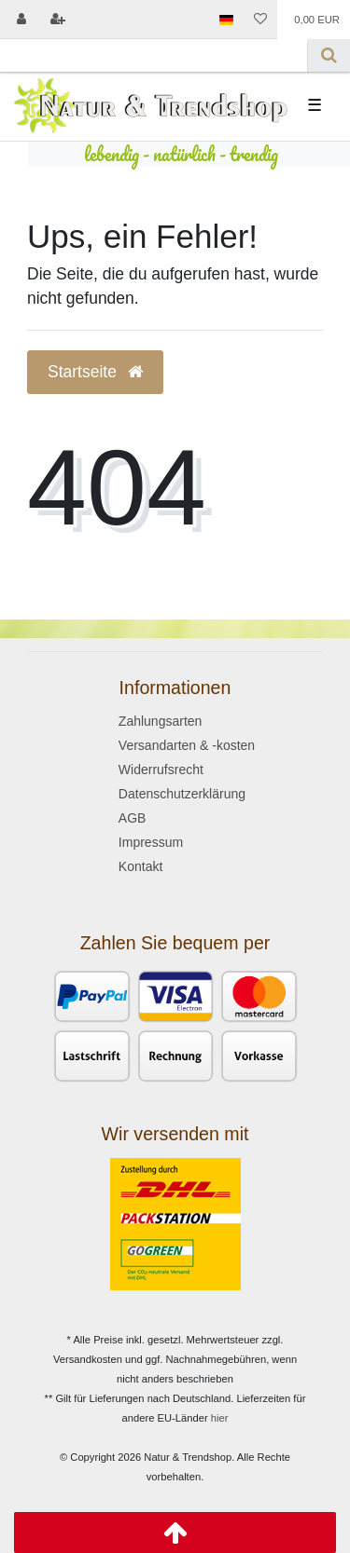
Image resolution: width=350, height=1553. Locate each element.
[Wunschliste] (260, 19)
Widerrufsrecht (161, 769)
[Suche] (329, 55)
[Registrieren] (57, 19)
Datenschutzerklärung (182, 793)
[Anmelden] (21, 19)
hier (220, 1418)
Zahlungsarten (161, 721)
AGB (133, 818)
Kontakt (140, 866)
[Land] (225, 19)
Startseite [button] (95, 371)
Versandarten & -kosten (187, 745)
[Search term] (154, 55)
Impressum (151, 842)
